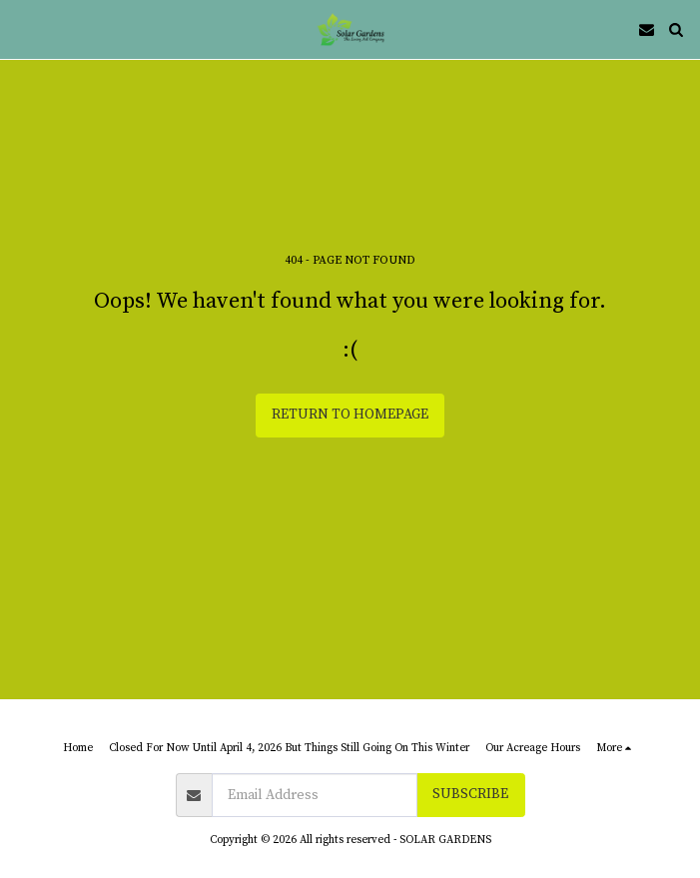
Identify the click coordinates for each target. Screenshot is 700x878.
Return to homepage (350, 415)
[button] (22, 28)
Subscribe (470, 794)
